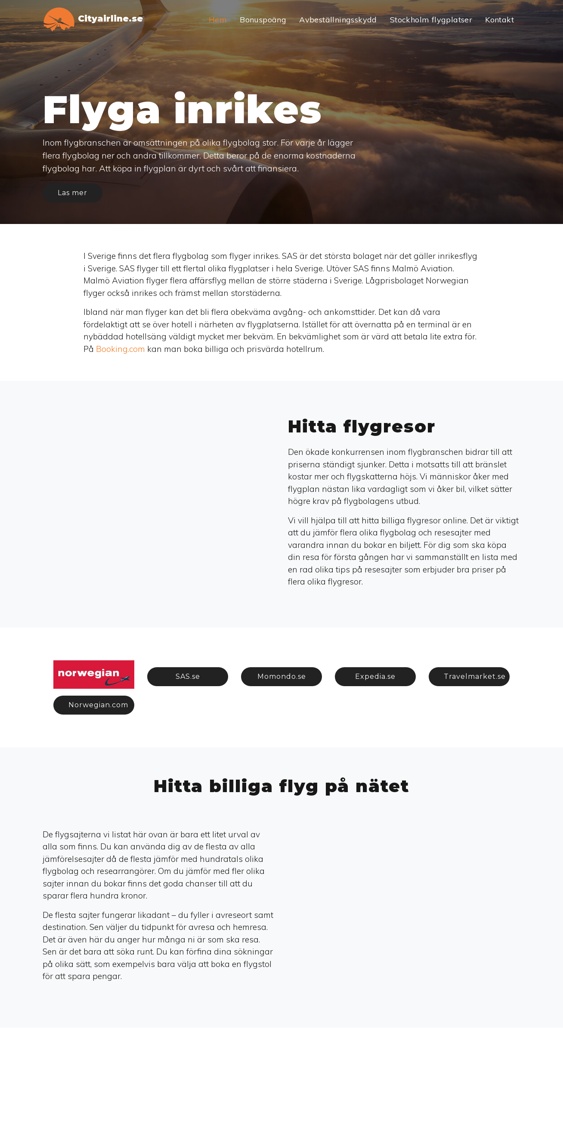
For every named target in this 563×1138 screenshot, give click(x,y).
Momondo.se (281, 676)
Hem (218, 20)
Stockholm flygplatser (431, 20)
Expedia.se (375, 676)
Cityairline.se (93, 19)
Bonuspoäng (263, 20)
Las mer (72, 193)
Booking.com (120, 349)
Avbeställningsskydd (338, 20)
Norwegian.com (98, 705)
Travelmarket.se (475, 676)
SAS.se (188, 676)
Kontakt (499, 20)
